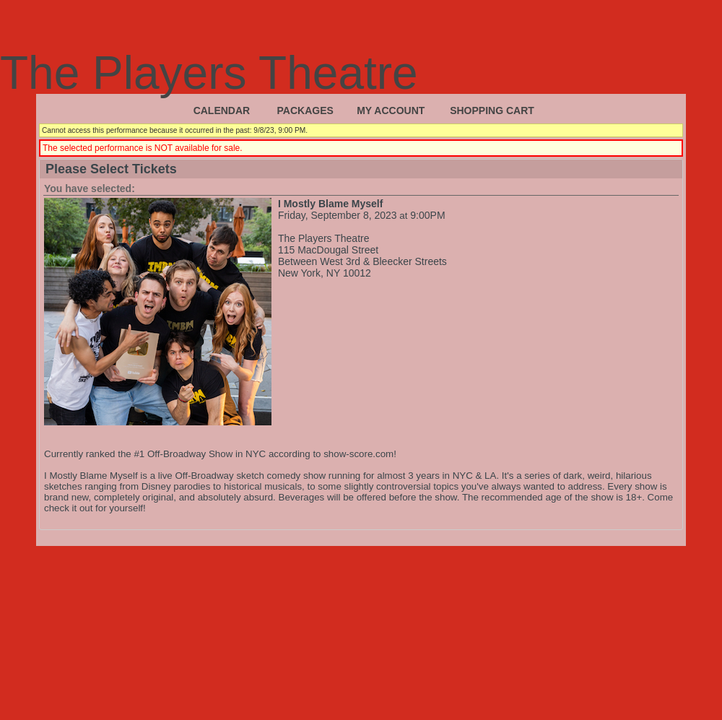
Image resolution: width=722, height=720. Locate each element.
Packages (305, 110)
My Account (391, 110)
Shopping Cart (492, 110)
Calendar (222, 110)
